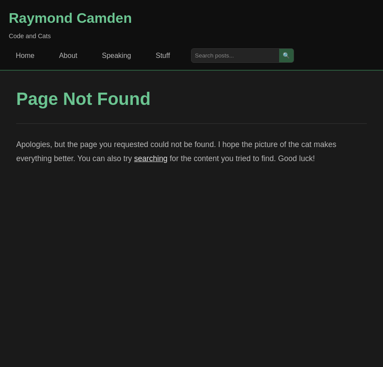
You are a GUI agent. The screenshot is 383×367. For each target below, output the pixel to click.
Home (25, 55)
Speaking (116, 55)
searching (150, 158)
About (68, 55)
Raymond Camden (70, 18)
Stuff (163, 55)
